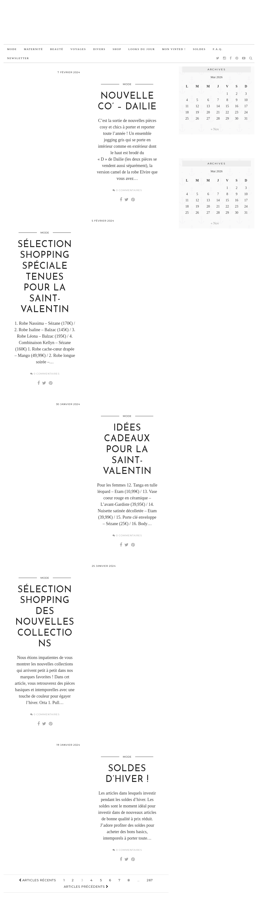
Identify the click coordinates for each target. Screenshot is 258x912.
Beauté (56, 49)
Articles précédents (86, 894)
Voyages (78, 49)
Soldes (199, 49)
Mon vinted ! (174, 49)
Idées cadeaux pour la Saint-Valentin (127, 454)
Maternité (33, 49)
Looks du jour (141, 49)
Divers (99, 49)
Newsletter (18, 58)
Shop (117, 49)
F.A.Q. (218, 49)
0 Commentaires (127, 191)
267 (150, 887)
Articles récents (37, 887)
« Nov (215, 129)
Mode (12, 49)
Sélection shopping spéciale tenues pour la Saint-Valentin (45, 280)
